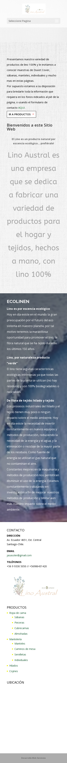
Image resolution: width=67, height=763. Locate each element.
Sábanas (19, 617)
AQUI (21, 107)
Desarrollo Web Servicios (33, 758)
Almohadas (21, 633)
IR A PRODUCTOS (20, 114)
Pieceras (19, 622)
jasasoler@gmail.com (19, 555)
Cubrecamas (21, 628)
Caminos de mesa (24, 649)
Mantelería (15, 639)
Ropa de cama (17, 613)
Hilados (13, 665)
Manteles (19, 643)
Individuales (21, 660)
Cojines (13, 671)
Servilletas (20, 654)
